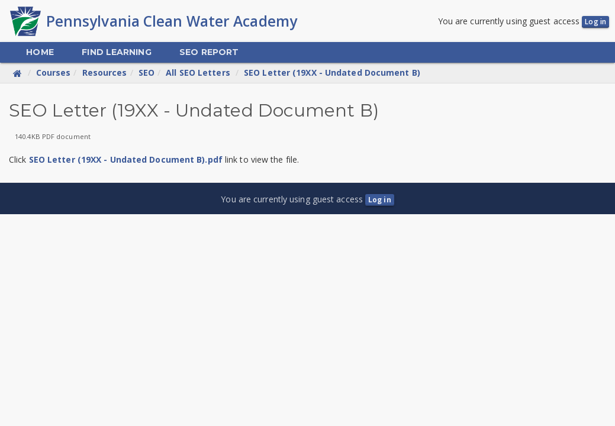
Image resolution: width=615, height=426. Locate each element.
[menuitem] (40, 52)
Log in (595, 22)
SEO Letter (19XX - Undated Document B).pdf (126, 159)
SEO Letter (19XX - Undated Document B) (332, 72)
